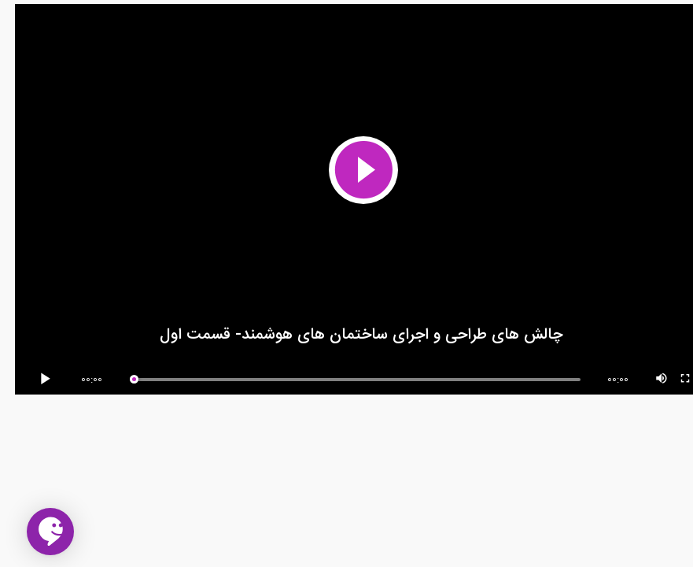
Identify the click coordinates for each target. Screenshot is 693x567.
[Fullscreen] (671, 379)
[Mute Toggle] (647, 379)
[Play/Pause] (33, 379)
